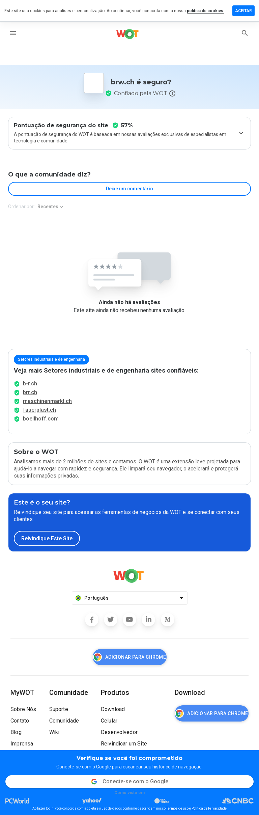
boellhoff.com (41, 418)
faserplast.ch (39, 410)
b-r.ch (30, 383)
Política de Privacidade (209, 808)
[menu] (13, 33)
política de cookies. (205, 10)
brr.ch (30, 392)
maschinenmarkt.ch (47, 401)
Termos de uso (177, 808)
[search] (245, 33)
